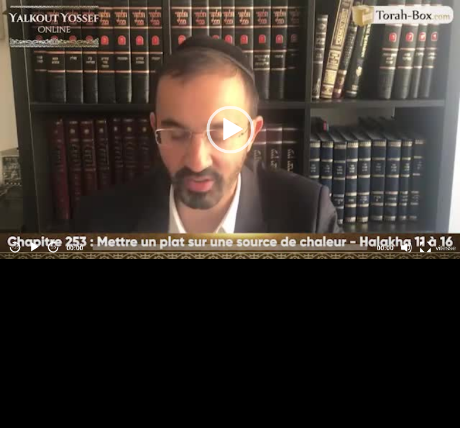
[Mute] (407, 247)
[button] (230, 129)
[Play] (34, 247)
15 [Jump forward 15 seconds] (53, 247)
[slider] (230, 247)
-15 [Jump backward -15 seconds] (15, 247)
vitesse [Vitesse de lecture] (446, 247)
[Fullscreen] (426, 247)
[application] (230, 129)
